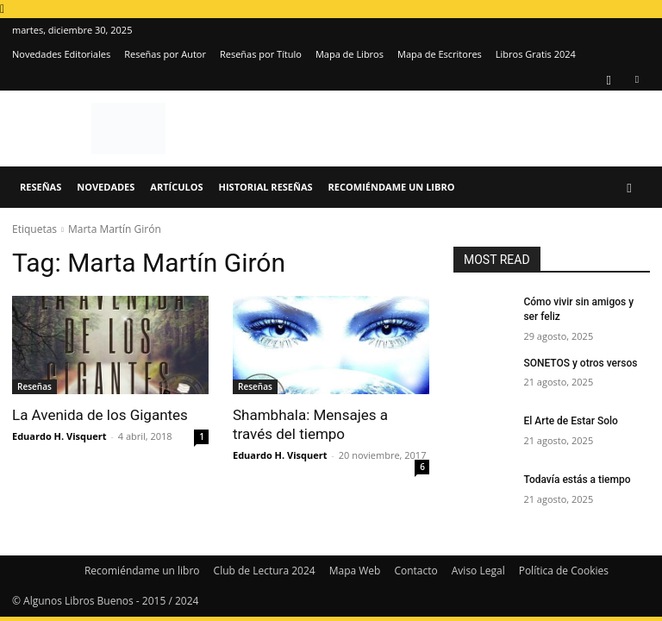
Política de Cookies (564, 570)
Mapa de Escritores (439, 53)
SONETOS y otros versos (580, 363)
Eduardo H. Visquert (59, 436)
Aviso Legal (478, 570)
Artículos (176, 186)
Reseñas (40, 186)
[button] (629, 187)
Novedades (105, 186)
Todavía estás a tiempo (576, 480)
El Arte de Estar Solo (570, 421)
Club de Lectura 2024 (264, 570)
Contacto (415, 570)
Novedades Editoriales (61, 53)
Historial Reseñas (266, 186)
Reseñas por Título (261, 53)
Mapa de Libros (349, 53)
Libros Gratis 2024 (536, 53)
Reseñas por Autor (165, 53)
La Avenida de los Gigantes (100, 414)
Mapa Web (355, 570)
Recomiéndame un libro (391, 186)
